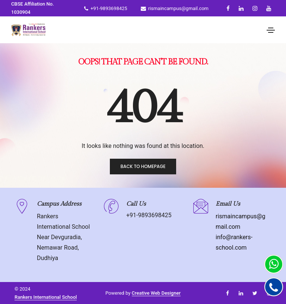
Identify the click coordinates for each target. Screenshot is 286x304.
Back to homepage (142, 166)
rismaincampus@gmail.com (175, 8)
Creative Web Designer (156, 293)
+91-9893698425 (105, 8)
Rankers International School (46, 297)
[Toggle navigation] (271, 30)
